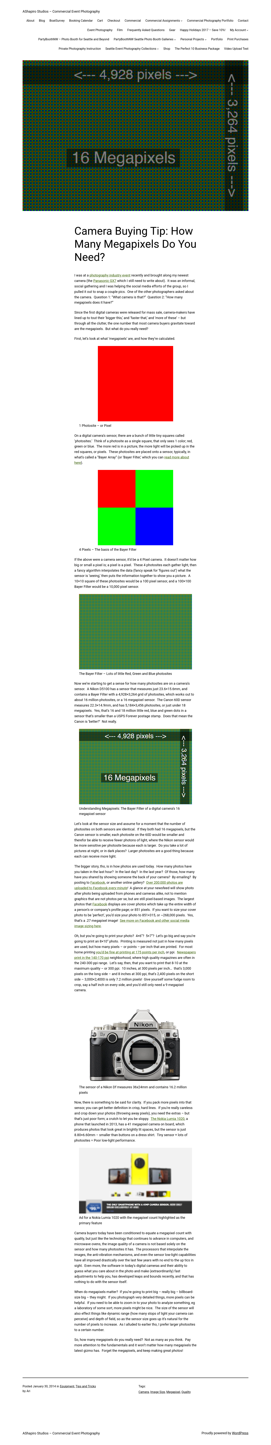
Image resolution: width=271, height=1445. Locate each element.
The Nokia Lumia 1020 (168, 1119)
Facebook (97, 882)
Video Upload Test (236, 48)
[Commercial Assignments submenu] (182, 21)
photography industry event (110, 275)
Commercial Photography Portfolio (210, 20)
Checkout (113, 20)
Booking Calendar (81, 20)
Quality (186, 1392)
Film (120, 30)
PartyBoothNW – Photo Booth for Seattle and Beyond (73, 39)
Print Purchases (237, 39)
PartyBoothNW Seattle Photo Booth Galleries (143, 39)
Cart (100, 20)
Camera (144, 1392)
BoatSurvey (57, 20)
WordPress (240, 1433)
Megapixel (173, 1392)
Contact (243, 20)
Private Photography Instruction (80, 48)
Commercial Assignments (162, 20)
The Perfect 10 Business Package (197, 48)
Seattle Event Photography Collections (130, 48)
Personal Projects (192, 39)
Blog (42, 20)
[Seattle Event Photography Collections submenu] (158, 49)
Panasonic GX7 (104, 281)
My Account (238, 30)
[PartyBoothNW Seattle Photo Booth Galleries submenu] (175, 39)
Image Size (157, 1392)
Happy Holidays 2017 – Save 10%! (202, 30)
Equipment (67, 1386)
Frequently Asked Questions (145, 30)
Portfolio (217, 39)
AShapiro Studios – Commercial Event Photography (61, 11)
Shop (166, 48)
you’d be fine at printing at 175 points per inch (130, 952)
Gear (172, 30)
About (30, 20)
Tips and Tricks (86, 1386)
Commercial (133, 20)
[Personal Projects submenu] (206, 39)
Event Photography (99, 30)
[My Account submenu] (247, 30)
